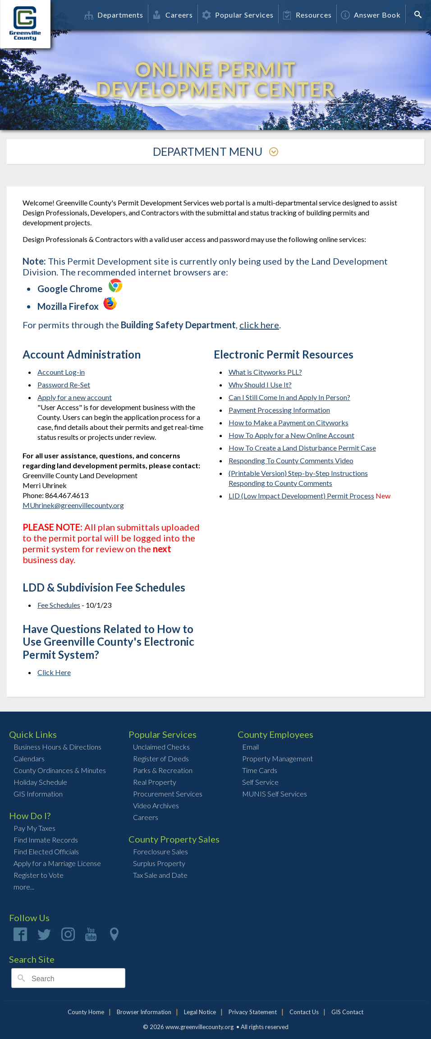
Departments (113, 14)
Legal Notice (200, 1012)
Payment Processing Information (279, 409)
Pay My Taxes (34, 828)
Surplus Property (159, 863)
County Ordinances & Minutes (60, 770)
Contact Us (304, 1012)
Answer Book (371, 14)
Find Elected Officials (46, 851)
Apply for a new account (74, 397)
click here (259, 324)
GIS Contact (347, 1012)
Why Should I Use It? (260, 384)
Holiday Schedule (40, 782)
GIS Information (38, 793)
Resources (307, 14)
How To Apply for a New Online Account (291, 435)
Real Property (154, 782)
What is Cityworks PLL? (265, 372)
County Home (86, 1012)
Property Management (277, 758)
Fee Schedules (58, 605)
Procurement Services (167, 793)
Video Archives (156, 805)
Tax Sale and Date (160, 875)
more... (24, 886)
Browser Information (144, 1012)
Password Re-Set (63, 384)
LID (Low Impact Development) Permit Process (301, 495)
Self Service (260, 782)
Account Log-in (61, 372)
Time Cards (259, 770)
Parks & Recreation (163, 770)
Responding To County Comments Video (291, 460)
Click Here (54, 672)
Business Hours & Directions (57, 746)
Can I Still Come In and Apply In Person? (289, 397)
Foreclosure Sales (160, 851)
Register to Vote (39, 875)
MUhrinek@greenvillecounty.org (73, 505)
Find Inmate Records (46, 839)
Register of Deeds (161, 758)
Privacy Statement (253, 1012)
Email (250, 746)
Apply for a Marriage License (57, 863)
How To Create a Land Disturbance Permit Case (302, 447)
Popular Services (238, 14)
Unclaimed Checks (161, 746)
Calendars (29, 758)
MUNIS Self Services (274, 793)
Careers (172, 14)
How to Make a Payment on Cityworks (288, 422)
